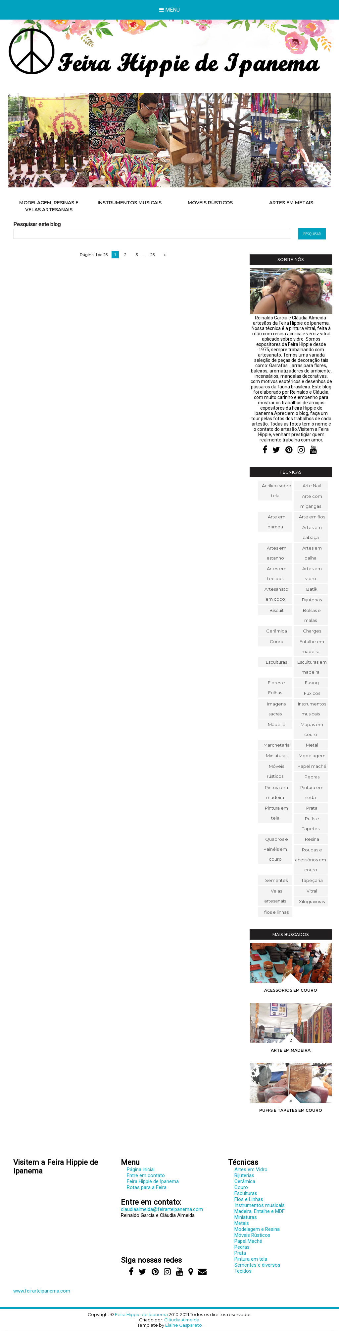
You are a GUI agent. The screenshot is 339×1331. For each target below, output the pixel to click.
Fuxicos (312, 693)
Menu (169, 10)
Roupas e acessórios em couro (310, 859)
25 (152, 254)
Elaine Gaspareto (183, 1325)
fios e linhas (276, 912)
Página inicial (141, 1169)
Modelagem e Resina (257, 1229)
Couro (276, 641)
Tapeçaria (312, 880)
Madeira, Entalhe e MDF (259, 1211)
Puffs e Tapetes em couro (290, 1110)
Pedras (312, 776)
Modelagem (312, 755)
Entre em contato (146, 1175)
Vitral (312, 891)
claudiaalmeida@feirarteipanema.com (162, 1209)
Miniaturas (276, 755)
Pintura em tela (250, 1259)
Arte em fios (312, 516)
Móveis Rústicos (252, 1235)
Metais (241, 1223)
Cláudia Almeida (181, 1319)
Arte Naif (312, 485)
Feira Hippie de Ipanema (153, 1181)
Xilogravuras (312, 901)
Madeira (276, 724)
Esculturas (276, 662)
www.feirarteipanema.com (41, 1291)
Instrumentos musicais (130, 203)
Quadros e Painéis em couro (276, 849)
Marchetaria (277, 745)
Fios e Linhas (248, 1199)
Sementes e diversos (257, 1265)
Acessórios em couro (290, 990)
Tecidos (243, 1271)
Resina (312, 839)
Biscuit (276, 610)
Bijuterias (312, 599)
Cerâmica (276, 630)
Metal (312, 745)
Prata (311, 808)
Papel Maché (248, 1241)
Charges (312, 630)
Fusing (312, 682)
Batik (311, 589)
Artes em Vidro (250, 1169)
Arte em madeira (291, 1050)
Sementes (276, 880)
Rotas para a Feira (147, 1187)
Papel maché (312, 766)
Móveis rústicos (210, 203)
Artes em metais (291, 203)
